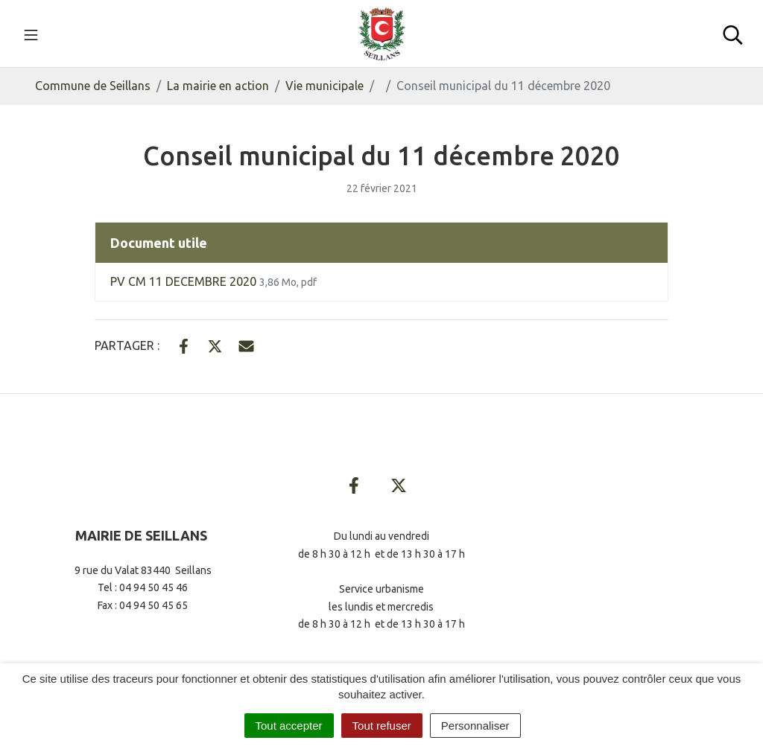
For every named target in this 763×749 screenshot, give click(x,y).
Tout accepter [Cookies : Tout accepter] (289, 725)
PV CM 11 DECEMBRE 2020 (213, 281)
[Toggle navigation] (31, 33)
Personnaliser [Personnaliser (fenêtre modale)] (475, 725)
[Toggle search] (733, 33)
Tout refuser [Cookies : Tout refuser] (381, 725)
